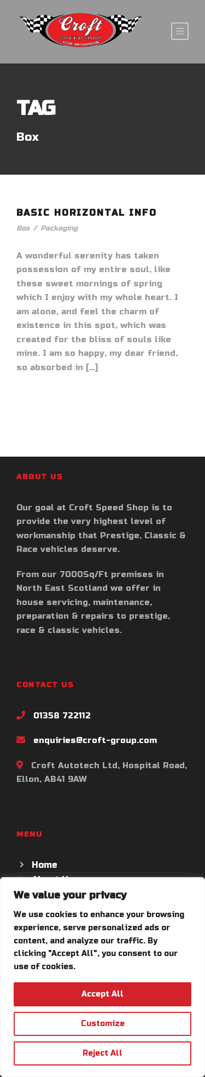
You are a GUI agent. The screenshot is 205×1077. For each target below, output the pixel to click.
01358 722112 (62, 716)
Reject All (102, 1053)
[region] (102, 977)
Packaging (59, 228)
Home (44, 865)
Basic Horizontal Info (86, 213)
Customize (103, 1023)
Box (23, 228)
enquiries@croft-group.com (95, 740)
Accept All (102, 994)
